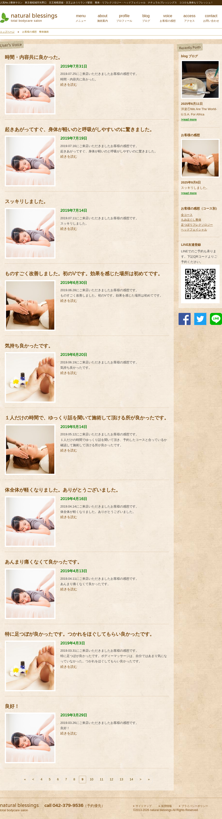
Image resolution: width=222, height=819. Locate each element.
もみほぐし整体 (191, 219)
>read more (189, 119)
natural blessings (34, 15)
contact (211, 18)
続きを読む (68, 84)
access (189, 18)
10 (91, 779)
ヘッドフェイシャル (194, 229)
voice (168, 18)
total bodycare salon (26, 20)
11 (101, 779)
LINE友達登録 (191, 245)
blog (146, 18)
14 (131, 779)
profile (124, 18)
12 (111, 779)
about (102, 18)
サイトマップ (144, 806)
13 (121, 779)
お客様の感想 (190, 135)
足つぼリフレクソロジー (197, 224)
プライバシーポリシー (194, 806)
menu (81, 18)
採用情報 (166, 806)
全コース (187, 215)
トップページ (7, 31)
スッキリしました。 (195, 188)
